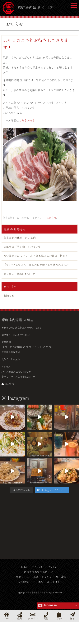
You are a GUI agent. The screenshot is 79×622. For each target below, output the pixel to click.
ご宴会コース (21, 577)
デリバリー (52, 567)
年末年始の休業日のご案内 (19, 238)
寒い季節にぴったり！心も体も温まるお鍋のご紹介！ (35, 256)
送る (72, 616)
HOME (24, 567)
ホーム (6, 616)
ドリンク (46, 577)
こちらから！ (27, 120)
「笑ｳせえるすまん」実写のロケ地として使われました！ (37, 265)
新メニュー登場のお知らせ (19, 274)
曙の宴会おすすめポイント (40, 572)
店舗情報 (24, 582)
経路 (19, 616)
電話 (46, 616)
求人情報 (8, 383)
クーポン (38, 582)
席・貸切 (60, 577)
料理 (35, 577)
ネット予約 (53, 582)
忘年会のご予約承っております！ (23, 247)
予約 (59, 616)
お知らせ (51, 217)
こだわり (37, 567)
